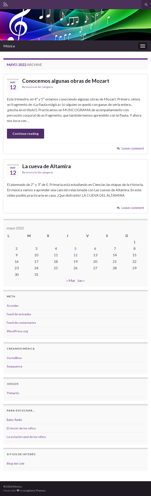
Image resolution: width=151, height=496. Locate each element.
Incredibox (14, 358)
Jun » (81, 280)
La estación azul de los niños (26, 437)
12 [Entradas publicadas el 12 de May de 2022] (75, 255)
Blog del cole (15, 463)
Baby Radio (14, 420)
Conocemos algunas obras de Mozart (65, 81)
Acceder (13, 305)
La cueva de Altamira (46, 166)
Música (9, 46)
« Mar (70, 280)
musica (30, 87)
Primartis (13, 393)
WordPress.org (17, 331)
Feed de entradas (19, 314)
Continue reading (26, 133)
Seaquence (14, 366)
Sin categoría (45, 87)
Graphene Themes (34, 490)
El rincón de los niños (21, 428)
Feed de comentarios (21, 322)
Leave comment (133, 148)
